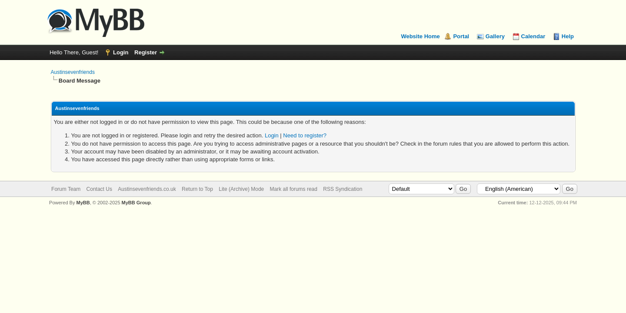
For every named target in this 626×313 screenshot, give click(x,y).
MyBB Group (136, 202)
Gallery (495, 36)
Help (568, 36)
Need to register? (304, 135)
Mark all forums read (293, 189)
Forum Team (65, 189)
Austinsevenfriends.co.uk (147, 189)
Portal (461, 36)
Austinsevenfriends (73, 72)
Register (145, 52)
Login (120, 52)
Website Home (420, 36)
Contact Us (99, 189)
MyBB (83, 202)
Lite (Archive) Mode (241, 189)
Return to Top (197, 189)
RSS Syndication (342, 189)
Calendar (533, 36)
